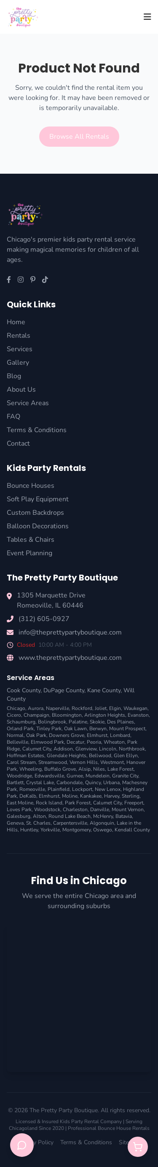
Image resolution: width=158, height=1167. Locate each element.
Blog (14, 376)
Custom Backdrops (35, 512)
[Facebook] (9, 280)
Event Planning (29, 553)
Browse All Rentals (79, 136)
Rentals (18, 335)
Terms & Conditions (37, 430)
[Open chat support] (22, 1145)
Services (19, 349)
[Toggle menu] (147, 17)
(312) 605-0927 (44, 619)
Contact (18, 443)
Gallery (18, 362)
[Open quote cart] (138, 1147)
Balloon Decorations (38, 526)
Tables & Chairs (30, 539)
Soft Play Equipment (38, 499)
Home (16, 322)
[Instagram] (21, 280)
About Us (21, 389)
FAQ (13, 416)
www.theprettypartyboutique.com (70, 657)
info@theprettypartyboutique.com (70, 632)
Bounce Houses (30, 485)
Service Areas (28, 403)
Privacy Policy (36, 1142)
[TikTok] (45, 280)
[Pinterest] (32, 280)
